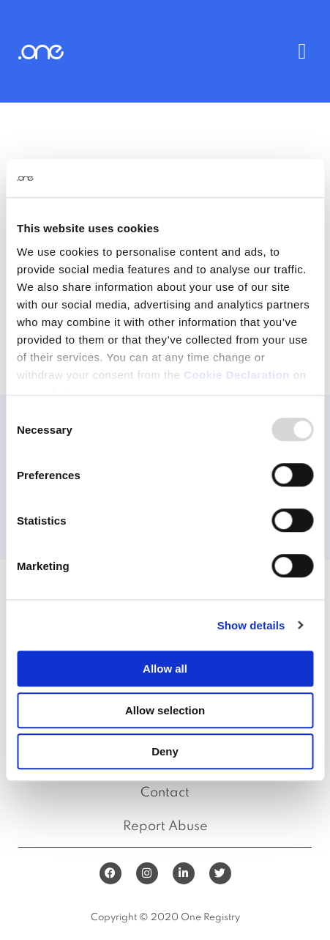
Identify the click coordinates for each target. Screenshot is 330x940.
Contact (165, 793)
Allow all (165, 668)
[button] (302, 51)
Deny (165, 751)
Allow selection (165, 710)
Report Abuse (165, 826)
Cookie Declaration (237, 375)
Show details (251, 625)
